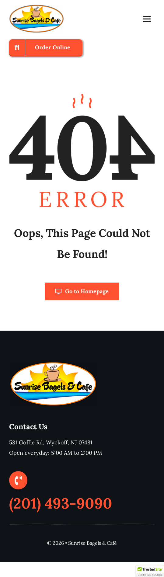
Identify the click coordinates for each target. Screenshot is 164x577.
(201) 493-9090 (60, 503)
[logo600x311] (36, 7)
